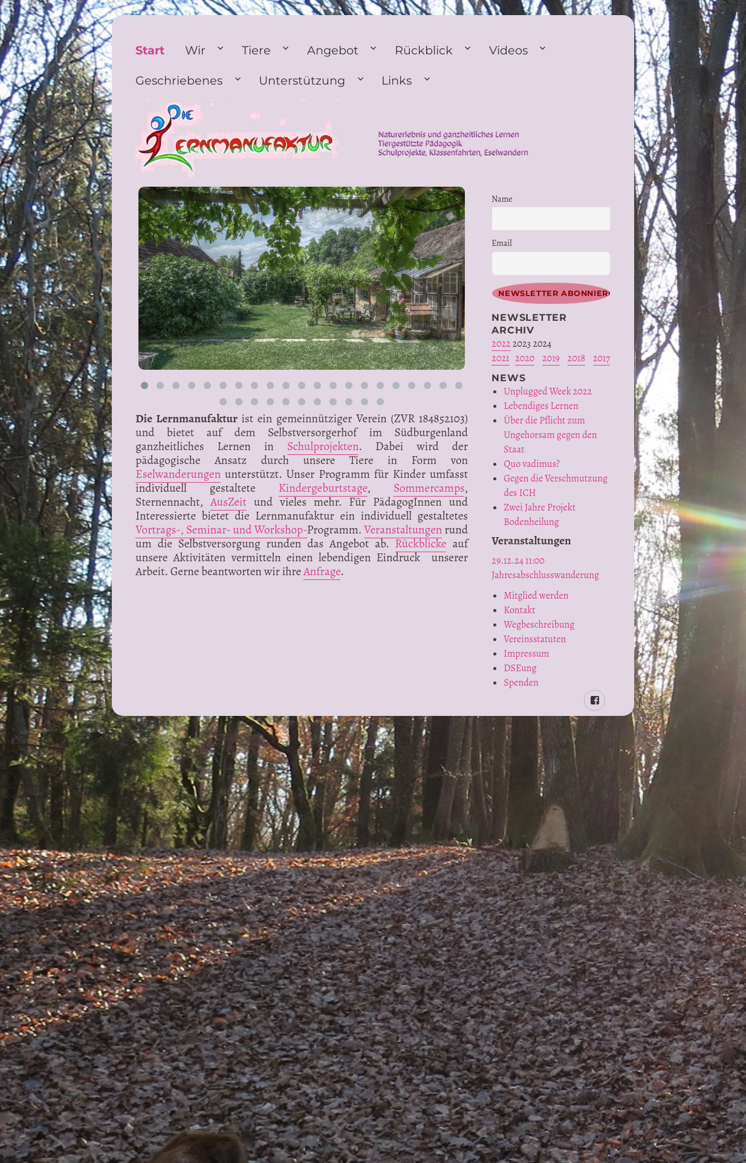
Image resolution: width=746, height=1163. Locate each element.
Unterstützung (302, 80)
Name (501, 199)
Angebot (332, 50)
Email (501, 243)
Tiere (256, 50)
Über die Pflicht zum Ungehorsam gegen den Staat (550, 435)
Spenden (521, 682)
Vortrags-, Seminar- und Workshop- (221, 529)
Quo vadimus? (532, 464)
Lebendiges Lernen (541, 406)
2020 (524, 358)
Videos (508, 50)
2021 (500, 358)
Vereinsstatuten (535, 639)
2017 (601, 358)
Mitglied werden (536, 595)
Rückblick (424, 50)
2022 (500, 343)
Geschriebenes (178, 80)
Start (149, 50)
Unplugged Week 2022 (548, 391)
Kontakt (519, 610)
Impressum (526, 653)
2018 (576, 358)
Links (396, 80)
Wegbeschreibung (539, 624)
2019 (551, 358)
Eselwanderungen (178, 474)
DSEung (520, 668)
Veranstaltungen (403, 529)
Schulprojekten (322, 446)
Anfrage (321, 571)
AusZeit (228, 502)
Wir (195, 50)
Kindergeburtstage (323, 488)
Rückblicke (421, 543)
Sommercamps (429, 488)
